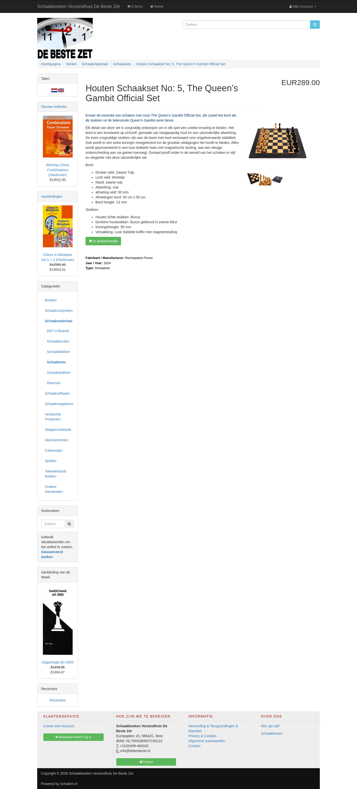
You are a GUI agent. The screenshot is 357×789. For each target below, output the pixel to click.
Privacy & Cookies (202, 736)
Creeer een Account (58, 726)
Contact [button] (146, 762)
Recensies (58, 700)
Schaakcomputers (59, 311)
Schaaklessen (272, 733)
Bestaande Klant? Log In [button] (73, 737)
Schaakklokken (57, 352)
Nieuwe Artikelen (54, 107)
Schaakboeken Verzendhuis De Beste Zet (78, 6)
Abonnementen (56, 440)
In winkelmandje (103, 241)
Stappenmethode (58, 430)
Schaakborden (57, 341)
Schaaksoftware (57, 393)
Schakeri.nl (68, 784)
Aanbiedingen (51, 196)
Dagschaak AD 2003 (58, 662)
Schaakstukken (57, 373)
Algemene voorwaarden (206, 741)
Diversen (52, 383)
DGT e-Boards (57, 331)
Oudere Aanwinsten (54, 489)
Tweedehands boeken (55, 473)
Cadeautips (53, 450)
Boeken (51, 300)
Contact (194, 746)
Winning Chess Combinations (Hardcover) (57, 170)
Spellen (51, 461)
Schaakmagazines (59, 404)
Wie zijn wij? (270, 726)
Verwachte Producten (53, 416)
